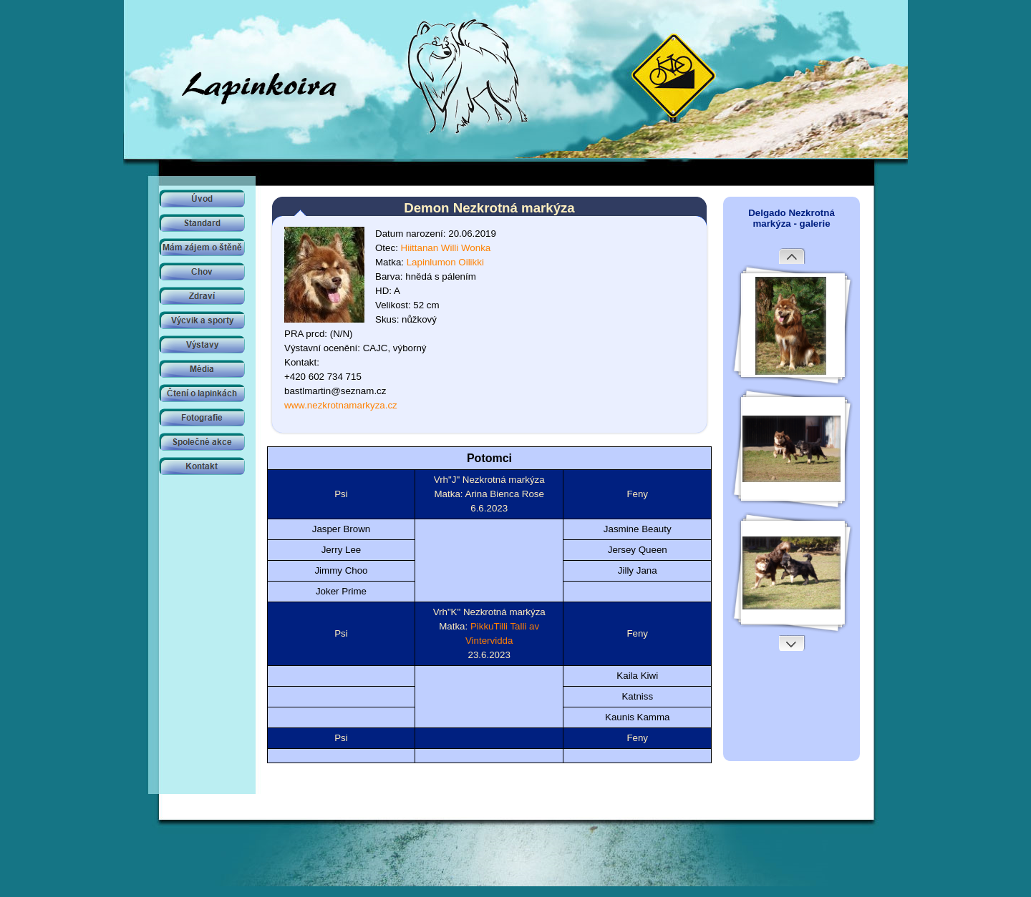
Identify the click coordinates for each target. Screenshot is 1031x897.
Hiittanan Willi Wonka (446, 247)
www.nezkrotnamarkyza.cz (340, 405)
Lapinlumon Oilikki (445, 262)
